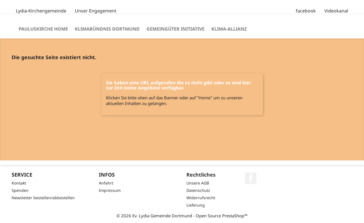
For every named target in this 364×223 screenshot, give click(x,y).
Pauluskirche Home (43, 29)
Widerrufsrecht (200, 197)
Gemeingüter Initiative (175, 29)
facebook (306, 11)
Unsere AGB (197, 183)
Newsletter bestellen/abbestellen (43, 197)
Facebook (250, 178)
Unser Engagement (95, 11)
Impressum (110, 190)
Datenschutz (198, 190)
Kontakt (19, 183)
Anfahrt (106, 183)
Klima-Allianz (229, 29)
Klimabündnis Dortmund (107, 29)
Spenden (20, 190)
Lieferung (195, 205)
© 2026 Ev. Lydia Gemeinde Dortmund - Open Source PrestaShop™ (182, 215)
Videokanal (336, 11)
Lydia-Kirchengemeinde (41, 11)
